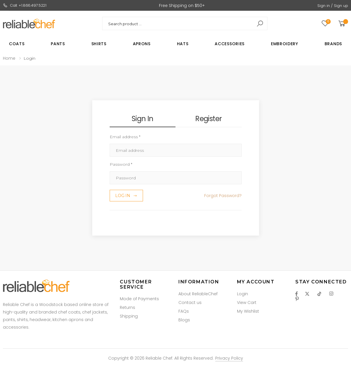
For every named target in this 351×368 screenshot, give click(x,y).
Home (9, 58)
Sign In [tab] (142, 118)
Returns (127, 307)
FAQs (183, 311)
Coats (17, 44)
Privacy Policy (229, 358)
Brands (333, 44)
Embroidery (284, 44)
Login (242, 294)
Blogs (184, 320)
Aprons (142, 44)
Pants (58, 44)
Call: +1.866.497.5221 (24, 5)
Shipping (129, 316)
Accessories (230, 44)
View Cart (246, 302)
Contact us (190, 302)
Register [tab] (208, 118)
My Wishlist (248, 311)
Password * (121, 164)
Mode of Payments (139, 299)
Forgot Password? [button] (223, 195)
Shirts (98, 44)
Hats (183, 44)
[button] (342, 23)
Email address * (125, 136)
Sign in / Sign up (332, 5)
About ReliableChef (198, 294)
